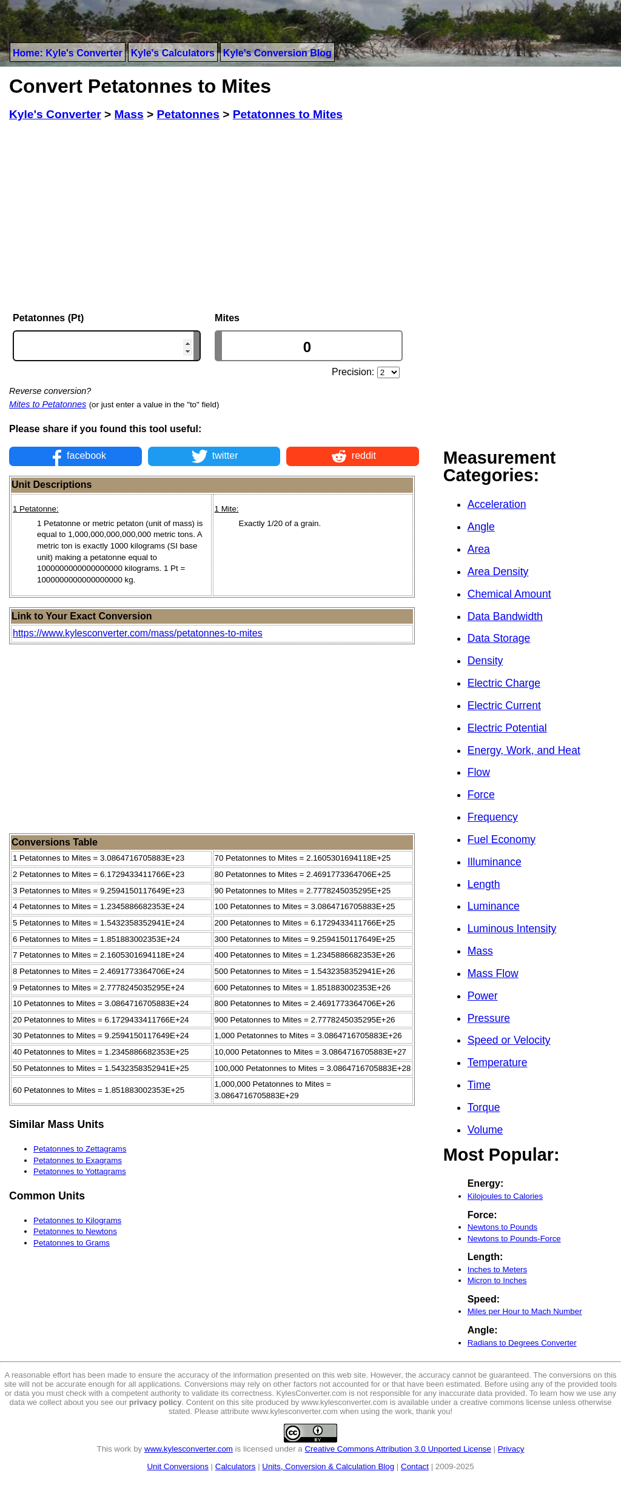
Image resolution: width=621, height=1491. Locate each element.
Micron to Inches (497, 1280)
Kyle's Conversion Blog (277, 53)
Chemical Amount (509, 594)
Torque (484, 1107)
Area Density (498, 571)
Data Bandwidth (505, 616)
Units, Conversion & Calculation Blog (328, 1466)
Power (483, 996)
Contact (415, 1466)
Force (481, 795)
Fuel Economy (501, 839)
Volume (485, 1130)
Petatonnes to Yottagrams (79, 1171)
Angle (481, 527)
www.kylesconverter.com (188, 1448)
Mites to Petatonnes (47, 404)
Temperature (498, 1062)
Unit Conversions (177, 1466)
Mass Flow (493, 973)
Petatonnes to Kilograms (77, 1220)
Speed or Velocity (509, 1040)
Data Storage (499, 638)
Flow (479, 772)
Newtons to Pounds (503, 1227)
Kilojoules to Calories (505, 1196)
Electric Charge (504, 683)
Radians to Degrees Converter (522, 1342)
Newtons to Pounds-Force (514, 1238)
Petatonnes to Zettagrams (79, 1148)
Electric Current (504, 705)
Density (485, 661)
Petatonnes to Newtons (75, 1231)
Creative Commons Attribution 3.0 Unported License (397, 1448)
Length (484, 884)
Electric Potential (507, 728)
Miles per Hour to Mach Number (525, 1311)
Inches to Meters (498, 1269)
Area (479, 549)
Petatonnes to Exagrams (77, 1160)
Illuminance (495, 862)
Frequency (493, 817)
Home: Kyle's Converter (68, 53)
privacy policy (155, 1402)
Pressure (489, 1018)
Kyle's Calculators (173, 53)
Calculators (235, 1466)
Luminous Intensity (512, 928)
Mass (480, 951)
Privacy (511, 1448)
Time (479, 1085)
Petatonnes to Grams (71, 1242)
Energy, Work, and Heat (524, 750)
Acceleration (497, 504)
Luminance (494, 906)
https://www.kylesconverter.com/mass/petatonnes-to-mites (138, 633)
